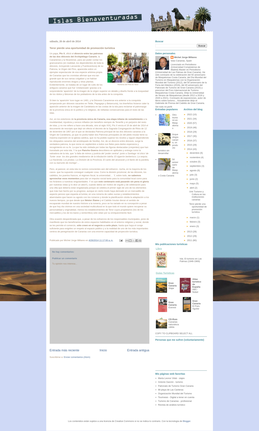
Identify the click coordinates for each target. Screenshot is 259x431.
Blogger (186, 421)
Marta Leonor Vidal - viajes (171, 378)
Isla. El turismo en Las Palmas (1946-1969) (191, 260)
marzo (193, 217)
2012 (190, 236)
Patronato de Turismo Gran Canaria (176, 386)
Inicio (103, 350)
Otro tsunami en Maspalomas (175, 121)
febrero (193, 221)
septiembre (195, 166)
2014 (190, 149)
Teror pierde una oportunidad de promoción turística (198, 208)
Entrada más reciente (64, 350)
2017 (190, 136)
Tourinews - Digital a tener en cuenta (176, 397)
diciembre (195, 153)
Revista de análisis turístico (171, 405)
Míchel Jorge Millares (185, 57)
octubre (194, 161)
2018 (190, 132)
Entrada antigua (138, 350)
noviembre (195, 157)
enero (193, 226)
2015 (190, 145)
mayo (193, 183)
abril (192, 187)
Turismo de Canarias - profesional (175, 401)
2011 (190, 240)
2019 (190, 127)
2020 (190, 123)
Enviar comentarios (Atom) (77, 357)
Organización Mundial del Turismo (175, 393)
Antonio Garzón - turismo (170, 382)
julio (192, 174)
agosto (193, 170)
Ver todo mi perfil (163, 106)
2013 (190, 231)
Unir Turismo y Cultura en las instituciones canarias (197, 195)
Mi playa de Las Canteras (170, 389)
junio (192, 179)
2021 (190, 118)
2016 (190, 140)
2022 (190, 114)
